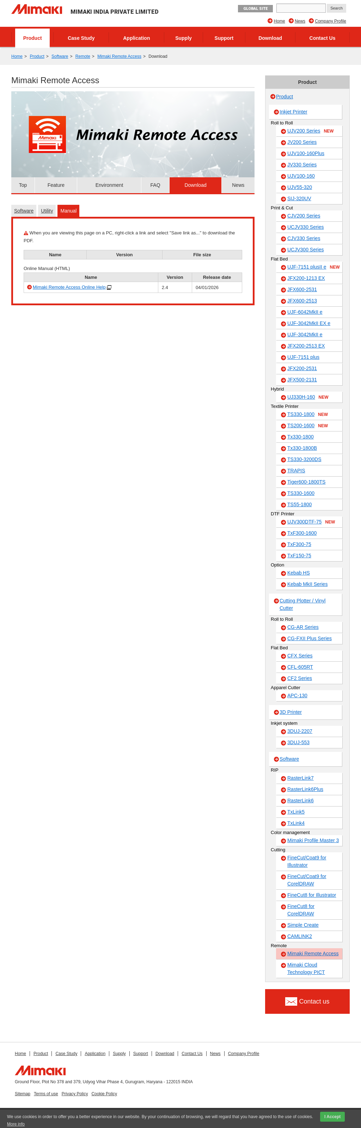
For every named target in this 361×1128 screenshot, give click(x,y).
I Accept (332, 1116)
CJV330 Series (303, 238)
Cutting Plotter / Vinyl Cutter (302, 604)
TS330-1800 (307, 414)
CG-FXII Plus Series (309, 638)
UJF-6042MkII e (305, 312)
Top (23, 185)
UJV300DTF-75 (311, 522)
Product (32, 38)
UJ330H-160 (308, 397)
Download (270, 38)
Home (279, 21)
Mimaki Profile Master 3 (313, 840)
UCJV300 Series (305, 249)
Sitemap (22, 1093)
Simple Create (303, 925)
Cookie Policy (104, 1093)
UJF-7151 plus (303, 357)
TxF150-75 (299, 555)
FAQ (155, 185)
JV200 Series (302, 142)
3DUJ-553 (298, 742)
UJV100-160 (301, 176)
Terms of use (46, 1093)
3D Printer (291, 712)
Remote (82, 56)
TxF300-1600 (302, 533)
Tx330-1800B (302, 448)
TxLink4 (296, 823)
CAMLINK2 (299, 936)
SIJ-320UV (299, 198)
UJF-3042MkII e (305, 334)
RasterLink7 (300, 778)
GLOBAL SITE (255, 8)
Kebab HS (298, 573)
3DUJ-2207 (299, 731)
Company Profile (330, 21)
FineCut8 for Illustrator (311, 895)
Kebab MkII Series (307, 584)
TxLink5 (296, 812)
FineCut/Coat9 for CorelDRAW (306, 880)
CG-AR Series (303, 627)
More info (16, 1124)
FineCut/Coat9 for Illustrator (306, 861)
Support (224, 38)
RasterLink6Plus (305, 789)
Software (59, 56)
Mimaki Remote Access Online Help (69, 287)
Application (136, 38)
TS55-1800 (299, 504)
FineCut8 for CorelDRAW (300, 909)
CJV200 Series (303, 216)
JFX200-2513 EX (306, 346)
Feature (56, 185)
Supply (183, 38)
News (300, 21)
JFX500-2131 (302, 379)
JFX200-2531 (302, 368)
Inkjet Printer (293, 112)
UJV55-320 (299, 187)
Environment (109, 185)
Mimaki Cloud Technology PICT (306, 968)
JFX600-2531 (302, 289)
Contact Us (323, 38)
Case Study (81, 38)
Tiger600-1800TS (306, 482)
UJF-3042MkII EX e (308, 323)
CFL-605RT (300, 667)
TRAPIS (296, 470)
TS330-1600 (300, 493)
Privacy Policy (75, 1093)
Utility (47, 211)
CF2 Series (299, 678)
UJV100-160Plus (305, 153)
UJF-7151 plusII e (313, 267)
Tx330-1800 (300, 437)
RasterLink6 (300, 800)
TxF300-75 (299, 544)
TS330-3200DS (304, 459)
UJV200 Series (310, 131)
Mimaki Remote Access (119, 56)
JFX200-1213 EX (306, 278)
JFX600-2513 (302, 301)
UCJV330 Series (305, 227)
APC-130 (297, 695)
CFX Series (300, 655)
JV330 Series (302, 164)
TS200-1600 (307, 426)
